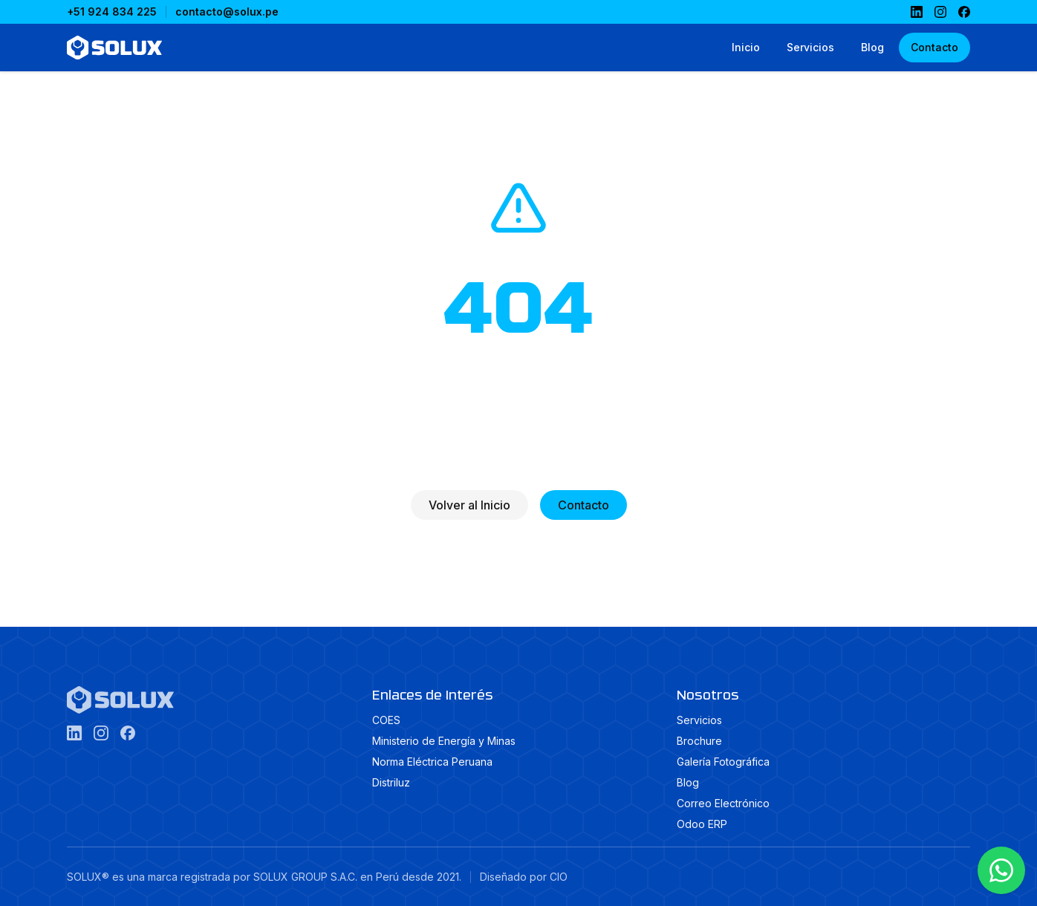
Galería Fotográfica (723, 761)
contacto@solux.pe (227, 11)
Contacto (583, 505)
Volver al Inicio (469, 505)
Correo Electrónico (723, 803)
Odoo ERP (702, 824)
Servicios (699, 720)
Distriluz (391, 782)
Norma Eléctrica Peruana (432, 761)
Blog (688, 782)
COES (386, 720)
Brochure (699, 740)
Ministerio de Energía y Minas (444, 740)
